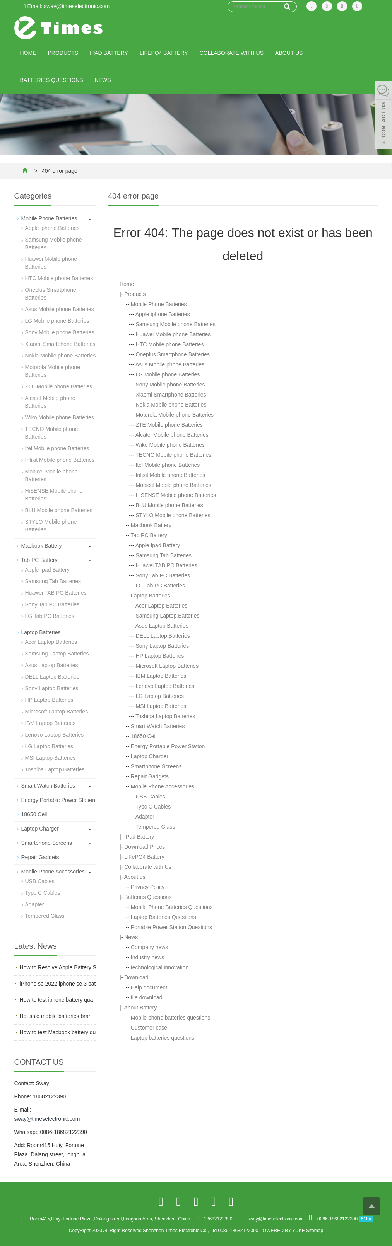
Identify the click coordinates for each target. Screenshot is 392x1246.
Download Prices (144, 847)
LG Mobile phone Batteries (168, 374)
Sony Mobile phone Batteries (170, 384)
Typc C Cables (153, 806)
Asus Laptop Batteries (161, 626)
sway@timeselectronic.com (47, 1119)
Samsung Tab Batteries (164, 555)
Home (28, 53)
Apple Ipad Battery (157, 545)
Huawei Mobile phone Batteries (173, 334)
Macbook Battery (151, 525)
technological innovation (159, 967)
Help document (149, 987)
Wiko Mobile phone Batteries (170, 445)
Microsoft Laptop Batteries (167, 666)
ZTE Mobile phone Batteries (169, 425)
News (103, 80)
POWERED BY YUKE (283, 1230)
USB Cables (150, 796)
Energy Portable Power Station (168, 746)
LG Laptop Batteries (160, 696)
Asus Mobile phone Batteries (169, 364)
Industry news (147, 957)
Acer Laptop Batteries (161, 606)
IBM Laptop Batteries (161, 676)
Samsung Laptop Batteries (168, 616)
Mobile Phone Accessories (162, 786)
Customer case (149, 1028)
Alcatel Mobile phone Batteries (172, 435)
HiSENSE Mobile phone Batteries (176, 495)
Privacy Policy (147, 887)
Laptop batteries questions (162, 1038)
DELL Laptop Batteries (163, 636)
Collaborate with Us (232, 53)
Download (136, 977)
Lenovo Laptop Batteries (165, 686)
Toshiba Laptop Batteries (165, 716)
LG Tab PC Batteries (160, 585)
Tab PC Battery (149, 535)
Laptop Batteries (150, 595)
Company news (149, 947)
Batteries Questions (51, 80)
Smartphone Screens (156, 766)
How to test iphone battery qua (56, 1000)
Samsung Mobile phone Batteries (176, 324)
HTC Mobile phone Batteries (170, 344)
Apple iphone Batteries (162, 314)
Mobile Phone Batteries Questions (172, 907)
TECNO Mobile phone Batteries (173, 455)
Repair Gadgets (150, 776)
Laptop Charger (149, 756)
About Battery (140, 1007)
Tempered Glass (155, 827)
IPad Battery (109, 53)
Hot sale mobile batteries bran (56, 1016)
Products (63, 53)
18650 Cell (144, 736)
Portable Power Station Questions (171, 927)
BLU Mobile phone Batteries (169, 505)
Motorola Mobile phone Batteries (175, 415)
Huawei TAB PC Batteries (166, 565)
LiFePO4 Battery (164, 53)
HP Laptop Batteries (160, 656)
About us (289, 53)
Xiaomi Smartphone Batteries (171, 395)
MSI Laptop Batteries (161, 706)
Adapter (144, 817)
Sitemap (314, 1230)
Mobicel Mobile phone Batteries (173, 485)
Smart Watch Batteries (158, 726)
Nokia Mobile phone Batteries (171, 405)
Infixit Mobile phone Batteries (170, 475)
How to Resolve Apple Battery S (58, 967)
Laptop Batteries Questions (163, 917)
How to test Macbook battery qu (58, 1032)
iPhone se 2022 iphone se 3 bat (58, 983)
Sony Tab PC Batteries (163, 575)
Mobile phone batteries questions (170, 1018)
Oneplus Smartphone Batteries (173, 354)
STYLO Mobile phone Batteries (173, 515)
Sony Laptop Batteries (162, 646)
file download (147, 997)
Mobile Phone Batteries (159, 304)
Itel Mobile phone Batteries (168, 465)
